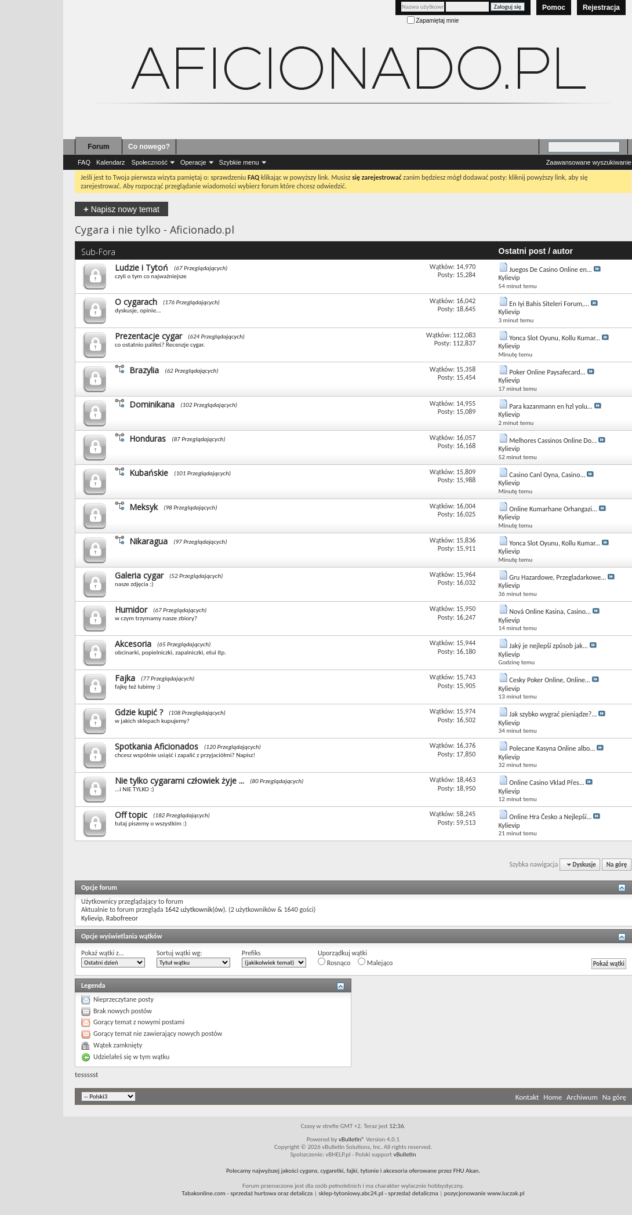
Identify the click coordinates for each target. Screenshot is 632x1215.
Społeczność (150, 162)
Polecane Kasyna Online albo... (552, 748)
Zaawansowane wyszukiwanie (588, 162)
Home (552, 1097)
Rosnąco (334, 962)
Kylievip (92, 918)
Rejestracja (601, 7)
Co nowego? (149, 147)
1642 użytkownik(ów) (195, 909)
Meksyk (143, 506)
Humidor (131, 609)
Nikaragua (148, 541)
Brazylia (144, 370)
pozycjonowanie (465, 1193)
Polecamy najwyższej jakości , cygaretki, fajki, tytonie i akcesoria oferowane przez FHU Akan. (353, 1170)
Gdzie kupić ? (139, 712)
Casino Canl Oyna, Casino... (547, 475)
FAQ (84, 162)
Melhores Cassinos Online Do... (553, 440)
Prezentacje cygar (148, 335)
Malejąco (375, 962)
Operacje (193, 162)
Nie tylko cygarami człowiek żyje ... (179, 780)
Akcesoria (133, 643)
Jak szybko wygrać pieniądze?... (553, 714)
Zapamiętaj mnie (433, 20)
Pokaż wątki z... (102, 953)
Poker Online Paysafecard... (547, 372)
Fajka (125, 677)
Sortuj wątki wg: (179, 953)
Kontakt (527, 1097)
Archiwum (582, 1097)
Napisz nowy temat (121, 209)
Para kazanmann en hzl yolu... (551, 406)
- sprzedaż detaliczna (378, 1193)
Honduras (147, 438)
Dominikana (152, 404)
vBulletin (404, 1154)
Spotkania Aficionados (156, 746)
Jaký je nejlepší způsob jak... (548, 646)
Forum (98, 147)
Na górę (616, 864)
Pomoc (553, 7)
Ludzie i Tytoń (141, 267)
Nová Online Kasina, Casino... (550, 612)
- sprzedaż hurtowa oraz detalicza (247, 1193)
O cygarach (136, 301)
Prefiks (251, 953)
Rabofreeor (122, 918)
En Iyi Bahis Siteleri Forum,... (549, 304)
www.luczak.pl (505, 1193)
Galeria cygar (139, 575)
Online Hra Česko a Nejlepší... (550, 817)
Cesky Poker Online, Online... (549, 680)
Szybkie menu (239, 162)
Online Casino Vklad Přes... (546, 783)
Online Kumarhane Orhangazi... (553, 509)
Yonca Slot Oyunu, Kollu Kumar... (554, 338)
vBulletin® (352, 1139)
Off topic (131, 814)
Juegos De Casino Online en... (550, 269)
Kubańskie (148, 472)
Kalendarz (110, 162)
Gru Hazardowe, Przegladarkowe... (557, 577)
